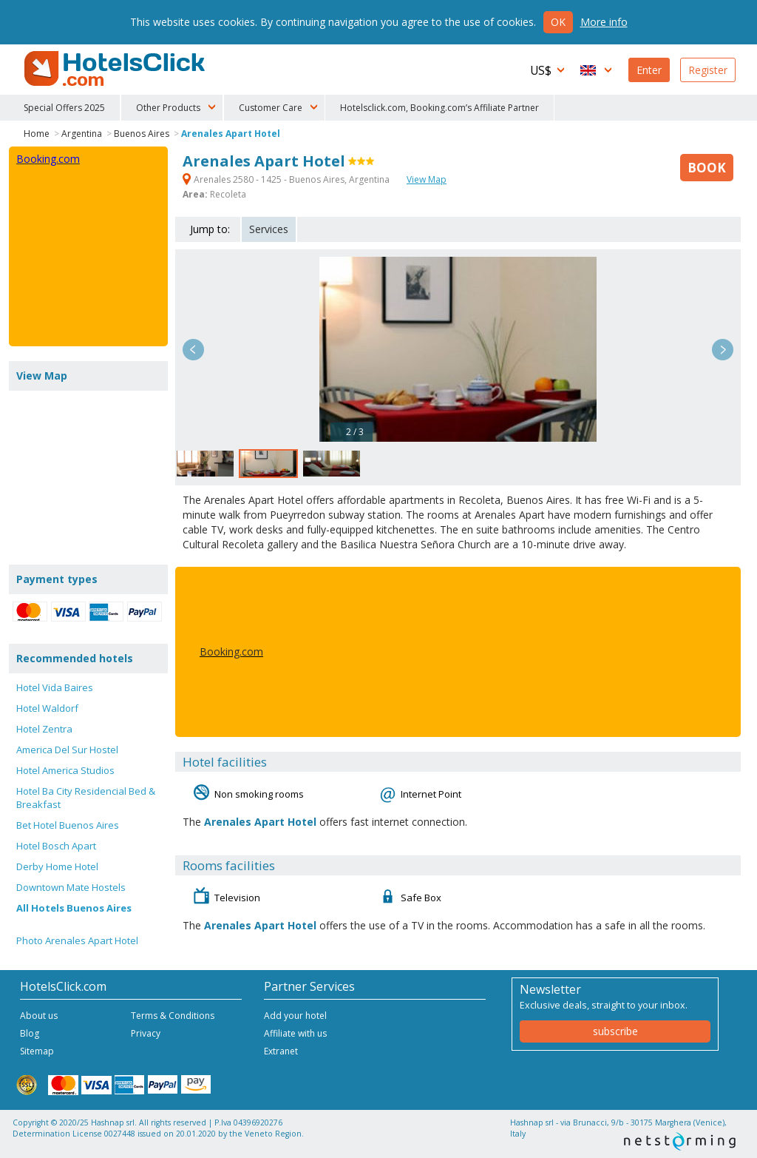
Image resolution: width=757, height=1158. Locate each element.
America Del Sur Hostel (67, 749)
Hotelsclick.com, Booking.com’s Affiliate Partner (439, 107)
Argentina (81, 133)
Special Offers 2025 (64, 107)
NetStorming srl (680, 1141)
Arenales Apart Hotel (230, 133)
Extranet (281, 1051)
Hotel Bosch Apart (56, 845)
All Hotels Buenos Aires (74, 908)
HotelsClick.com (116, 68)
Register (707, 70)
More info (604, 22)
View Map (427, 179)
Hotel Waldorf (47, 708)
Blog (29, 1033)
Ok (558, 22)
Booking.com (231, 651)
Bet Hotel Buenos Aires (67, 825)
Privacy (145, 1033)
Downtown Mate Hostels (71, 887)
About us (39, 1015)
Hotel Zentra (44, 728)
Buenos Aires (141, 133)
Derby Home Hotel (57, 866)
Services (268, 229)
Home (37, 133)
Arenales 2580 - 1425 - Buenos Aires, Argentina (287, 179)
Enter (649, 70)
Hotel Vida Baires (54, 687)
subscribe (615, 1031)
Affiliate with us (295, 1033)
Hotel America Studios (65, 770)
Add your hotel (295, 1015)
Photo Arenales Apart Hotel (77, 940)
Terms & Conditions (172, 1015)
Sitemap (37, 1051)
